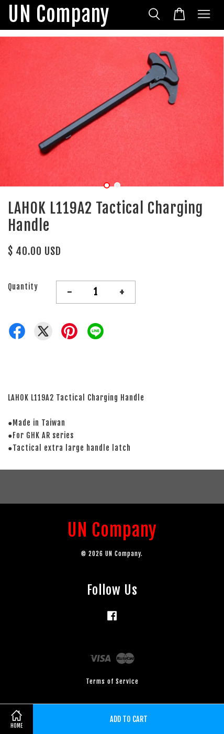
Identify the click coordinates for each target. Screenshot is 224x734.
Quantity (23, 286)
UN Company (58, 15)
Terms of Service (112, 681)
